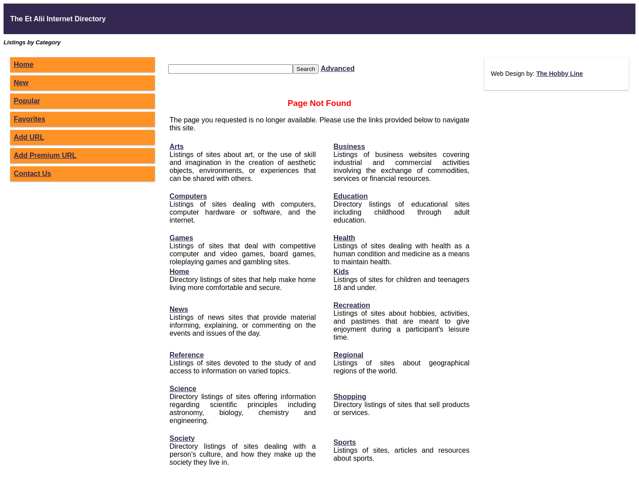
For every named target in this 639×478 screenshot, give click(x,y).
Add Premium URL (45, 155)
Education (350, 196)
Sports (344, 442)
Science (183, 388)
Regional (348, 355)
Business (349, 146)
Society (182, 438)
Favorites (29, 119)
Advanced (338, 68)
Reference (187, 355)
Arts (177, 146)
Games (181, 238)
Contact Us (32, 173)
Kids (341, 271)
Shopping (349, 396)
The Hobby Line (559, 73)
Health (344, 238)
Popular (27, 101)
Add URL (29, 137)
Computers (188, 196)
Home (23, 64)
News (179, 309)
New (21, 82)
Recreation (351, 305)
